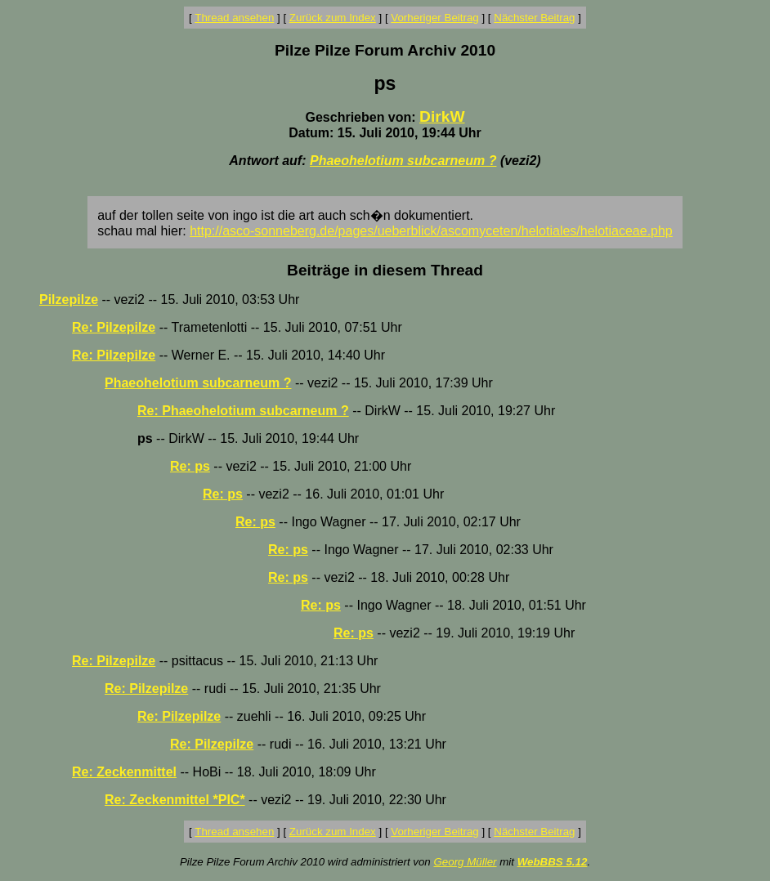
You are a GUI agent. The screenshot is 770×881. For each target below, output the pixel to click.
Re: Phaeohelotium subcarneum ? (243, 411)
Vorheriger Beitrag (434, 17)
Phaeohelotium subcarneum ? (403, 161)
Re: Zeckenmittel (124, 772)
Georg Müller (464, 862)
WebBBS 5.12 (552, 862)
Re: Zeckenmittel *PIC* (175, 800)
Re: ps (190, 466)
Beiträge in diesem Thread (385, 270)
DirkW (441, 116)
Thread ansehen (234, 17)
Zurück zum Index (332, 17)
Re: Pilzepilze (113, 327)
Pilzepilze (68, 299)
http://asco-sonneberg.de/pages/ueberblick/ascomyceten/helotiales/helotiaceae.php (431, 231)
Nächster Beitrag (534, 17)
